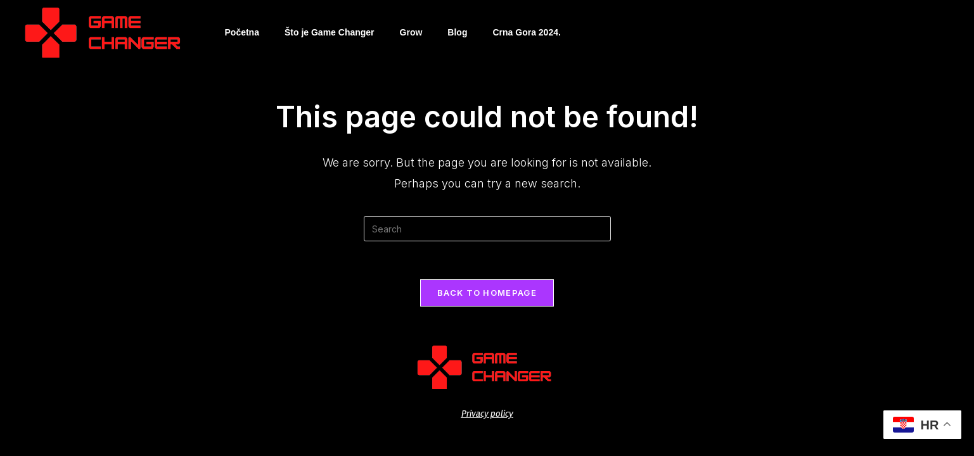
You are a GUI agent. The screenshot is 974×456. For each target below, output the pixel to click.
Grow (411, 32)
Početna (242, 32)
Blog (457, 32)
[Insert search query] (487, 228)
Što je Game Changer (330, 32)
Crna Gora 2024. (526, 32)
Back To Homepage (487, 293)
